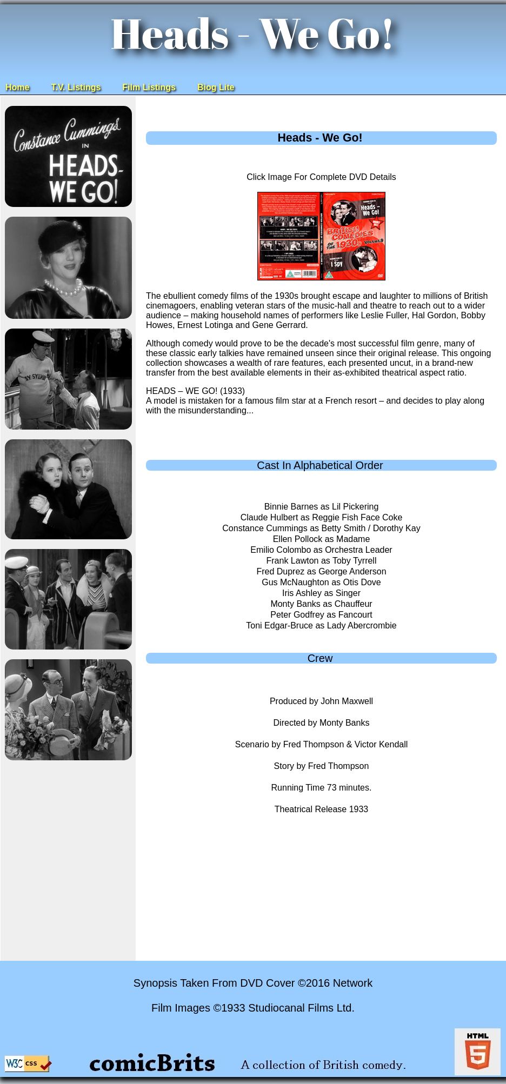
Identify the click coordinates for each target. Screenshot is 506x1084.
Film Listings (149, 87)
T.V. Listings (76, 87)
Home (17, 87)
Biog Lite (215, 87)
